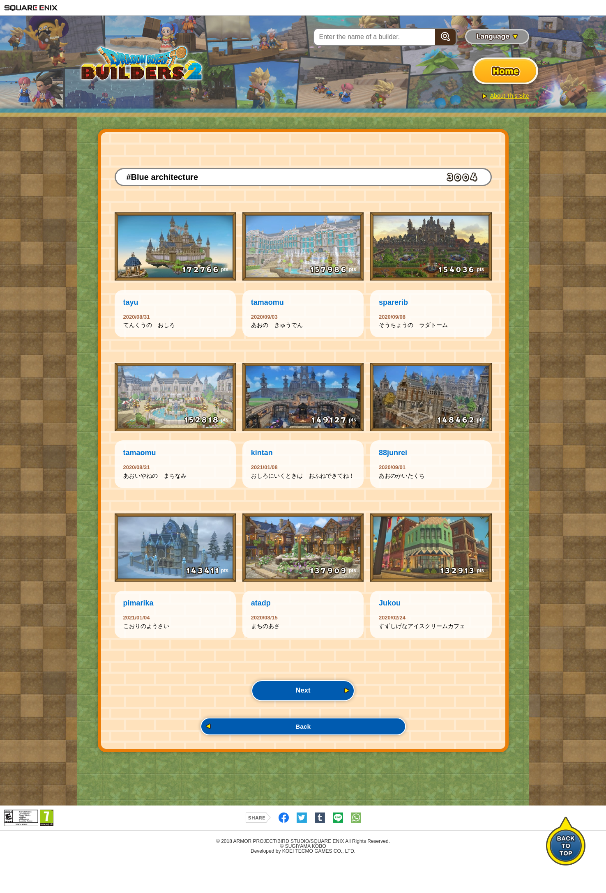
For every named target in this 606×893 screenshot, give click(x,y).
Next (303, 717)
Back (303, 756)
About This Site (509, 95)
